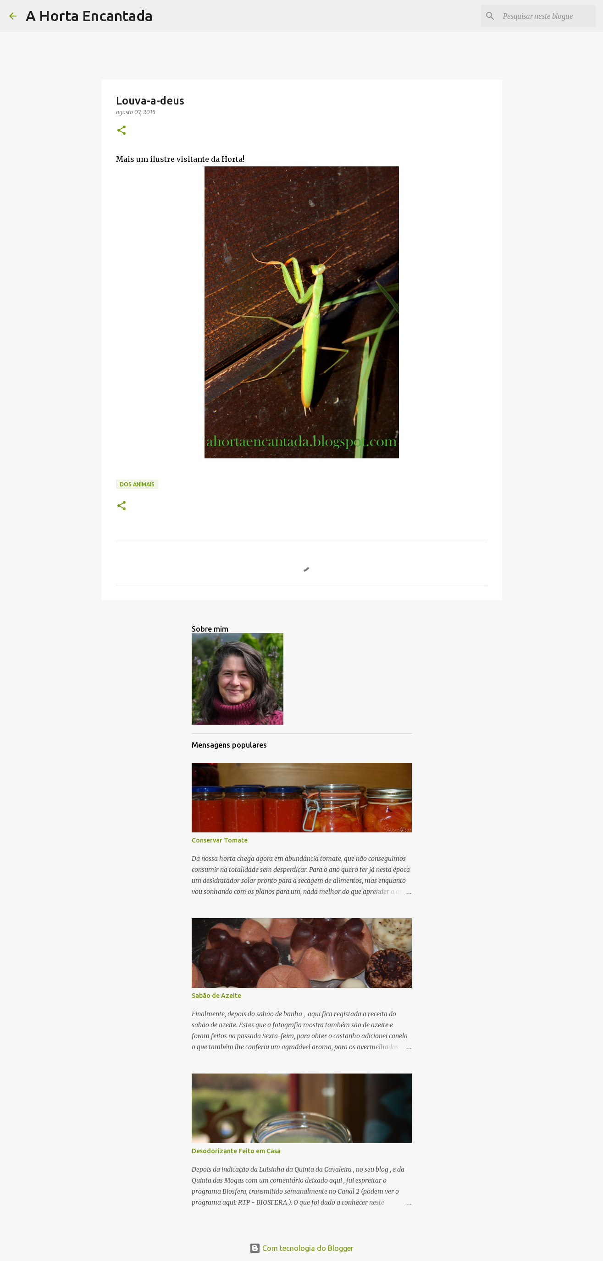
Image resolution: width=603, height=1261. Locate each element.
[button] (121, 131)
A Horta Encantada (89, 15)
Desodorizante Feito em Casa (236, 1151)
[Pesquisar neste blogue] (547, 16)
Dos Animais (137, 484)
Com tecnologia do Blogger (301, 1248)
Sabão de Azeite (216, 995)
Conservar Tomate (220, 840)
